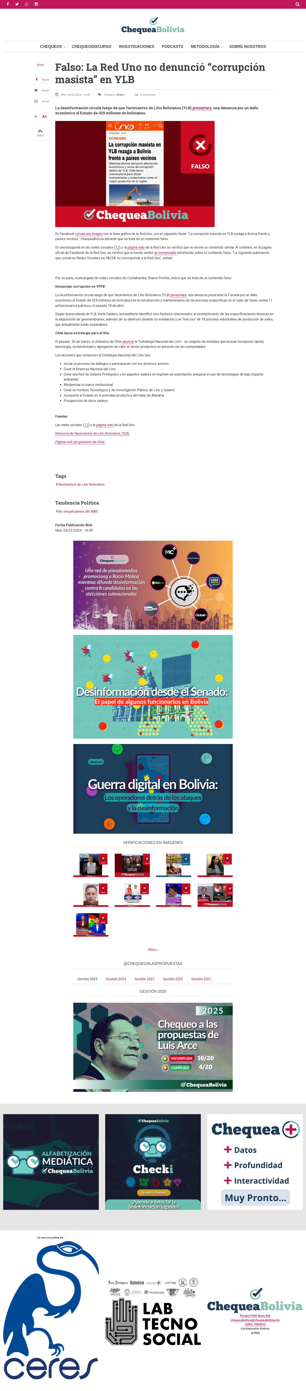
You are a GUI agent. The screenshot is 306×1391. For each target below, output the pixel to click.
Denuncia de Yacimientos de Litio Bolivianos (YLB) (92, 433)
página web (136, 247)
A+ (44, 116)
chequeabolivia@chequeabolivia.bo (255, 1320)
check (40, 64)
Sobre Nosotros (247, 46)
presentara (202, 108)
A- (36, 116)
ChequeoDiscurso (91, 46)
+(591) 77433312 (255, 1324)
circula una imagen (88, 234)
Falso (121, 94)
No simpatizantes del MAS (78, 511)
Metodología (205, 46)
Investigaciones (136, 46)
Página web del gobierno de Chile (80, 442)
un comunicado (165, 253)
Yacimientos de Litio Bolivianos (81, 484)
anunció (128, 342)
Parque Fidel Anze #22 (255, 1315)
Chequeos (51, 46)
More (152, 950)
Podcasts (172, 46)
